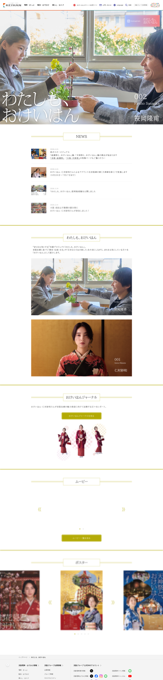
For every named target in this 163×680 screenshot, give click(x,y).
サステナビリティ (50, 678)
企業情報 (47, 670)
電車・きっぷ (23, 670)
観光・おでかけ (24, 674)
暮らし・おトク (24, 678)
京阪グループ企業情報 (141, 5)
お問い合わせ (105, 5)
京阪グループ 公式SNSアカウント (86, 665)
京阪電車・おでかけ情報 (28, 665)
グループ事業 (48, 674)
